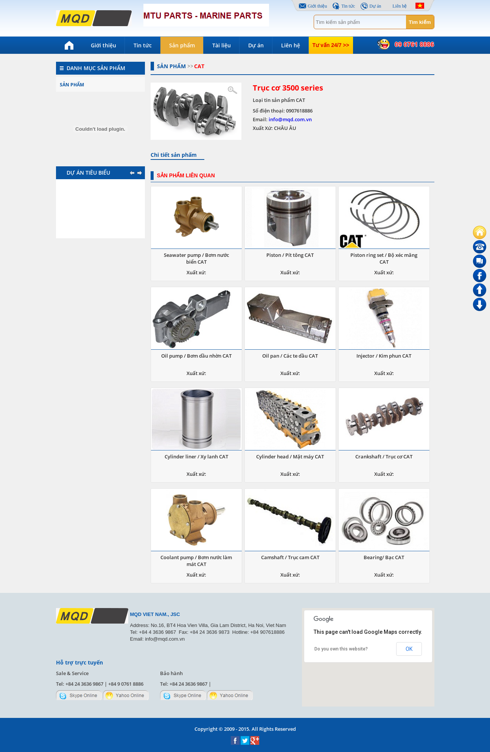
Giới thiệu (317, 6)
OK (409, 649)
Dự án (375, 6)
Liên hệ (399, 6)
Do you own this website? (341, 649)
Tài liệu (221, 45)
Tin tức (348, 6)
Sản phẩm (182, 45)
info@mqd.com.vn (290, 119)
